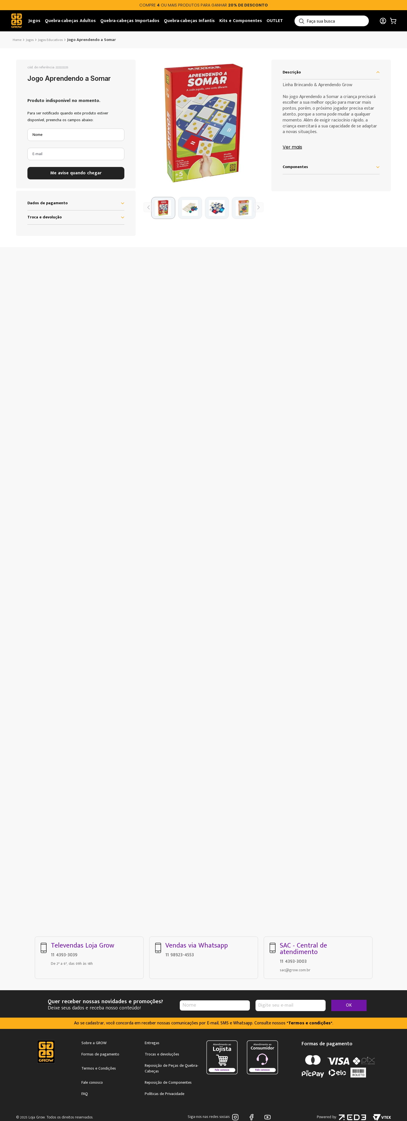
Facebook (251, 1117)
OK (349, 1005)
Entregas (152, 1043)
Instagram (235, 1117)
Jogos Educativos (50, 40)
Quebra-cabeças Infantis (189, 21)
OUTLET (275, 21)
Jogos (34, 21)
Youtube (267, 1117)
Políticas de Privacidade (164, 1094)
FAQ (84, 1094)
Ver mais (292, 147)
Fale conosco (92, 1082)
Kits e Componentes (240, 21)
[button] (203, 123)
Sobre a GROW (94, 1043)
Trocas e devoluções (162, 1054)
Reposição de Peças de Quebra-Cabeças (171, 1068)
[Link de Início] (18, 40)
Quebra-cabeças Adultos (70, 21)
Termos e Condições (98, 1068)
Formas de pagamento (100, 1054)
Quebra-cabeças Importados (129, 21)
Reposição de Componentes (168, 1082)
